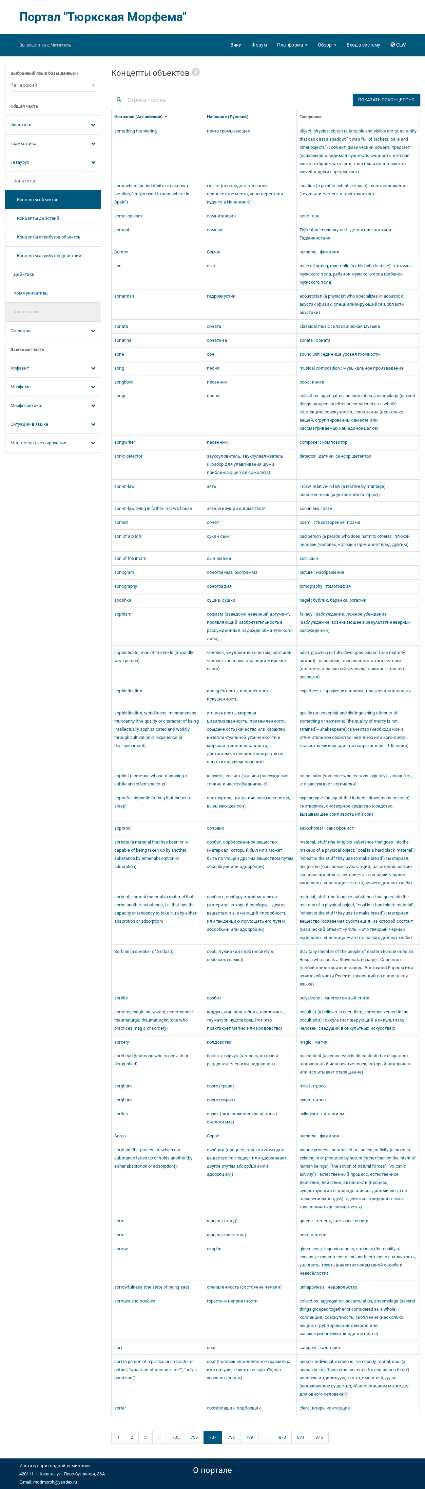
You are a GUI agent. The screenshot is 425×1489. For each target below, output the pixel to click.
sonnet (121, 522)
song (119, 368)
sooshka (122, 600)
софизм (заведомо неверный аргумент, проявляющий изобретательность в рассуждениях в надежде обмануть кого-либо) (250, 626)
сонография (219, 586)
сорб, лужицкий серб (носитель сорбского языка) (240, 955)
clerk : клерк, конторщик (325, 1408)
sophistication (128, 690)
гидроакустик (221, 296)
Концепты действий (35, 218)
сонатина (217, 340)
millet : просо (313, 1085)
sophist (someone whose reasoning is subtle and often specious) (151, 779)
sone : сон (310, 215)
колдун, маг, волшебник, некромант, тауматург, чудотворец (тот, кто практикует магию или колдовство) (245, 1020)
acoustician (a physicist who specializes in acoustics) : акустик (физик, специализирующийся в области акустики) (353, 304)
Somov (121, 251)
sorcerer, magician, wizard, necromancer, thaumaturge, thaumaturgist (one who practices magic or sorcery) (154, 1020)
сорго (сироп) (221, 1099)
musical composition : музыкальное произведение (352, 368)
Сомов (213, 251)
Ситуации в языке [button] (53, 425)
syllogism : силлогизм (322, 1113)
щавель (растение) (227, 1234)
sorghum (123, 1085)
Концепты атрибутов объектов (45, 237)
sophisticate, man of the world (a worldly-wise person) (154, 656)
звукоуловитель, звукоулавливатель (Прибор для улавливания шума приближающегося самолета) (245, 464)
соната (214, 326)
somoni (121, 229)
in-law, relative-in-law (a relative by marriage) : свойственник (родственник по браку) (344, 490)
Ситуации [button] (53, 331)
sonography (125, 586)
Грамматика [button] (53, 144)
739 (249, 1437)
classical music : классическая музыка (340, 326)
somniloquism (128, 215)
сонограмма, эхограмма (232, 572)
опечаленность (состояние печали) (244, 1287)
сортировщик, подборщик (234, 1408)
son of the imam (130, 558)
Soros (120, 1135)
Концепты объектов (34, 199)
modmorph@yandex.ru (55, 1482)
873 (282, 1437)
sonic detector (128, 456)
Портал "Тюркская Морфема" (103, 17)
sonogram (124, 572)
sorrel (119, 1220)
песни (213, 395)
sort (118, 1347)
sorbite (121, 997)
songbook (124, 382)
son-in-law (124, 486)
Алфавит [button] (53, 369)
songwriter (124, 442)
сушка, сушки (221, 600)
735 (175, 1437)
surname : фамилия (320, 251)
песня (213, 368)
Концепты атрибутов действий (46, 255)
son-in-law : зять (316, 508)
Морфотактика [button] (53, 406)
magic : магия (313, 1042)
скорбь (214, 1248)
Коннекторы (25, 311)
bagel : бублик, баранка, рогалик (333, 600)
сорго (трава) (220, 1085)
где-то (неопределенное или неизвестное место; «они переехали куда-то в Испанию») (245, 194)
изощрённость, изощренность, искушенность (239, 695)
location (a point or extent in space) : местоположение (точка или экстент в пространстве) (354, 189)
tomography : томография (325, 586)
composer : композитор (324, 442)
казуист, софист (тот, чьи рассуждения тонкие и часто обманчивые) (248, 779)
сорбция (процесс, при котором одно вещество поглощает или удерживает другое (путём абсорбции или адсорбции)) (246, 1162)
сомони (215, 229)
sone (119, 354)
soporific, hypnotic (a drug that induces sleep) (152, 802)
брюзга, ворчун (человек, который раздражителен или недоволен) (242, 1059)
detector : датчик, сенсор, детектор (335, 456)
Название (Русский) (228, 116)
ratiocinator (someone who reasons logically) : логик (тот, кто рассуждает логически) (356, 779)
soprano (122, 828)
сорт (211, 1347)
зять (211, 486)
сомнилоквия (221, 215)
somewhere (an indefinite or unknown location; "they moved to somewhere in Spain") (151, 194)
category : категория (320, 1347)
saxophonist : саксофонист (327, 828)
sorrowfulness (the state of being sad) (151, 1287)
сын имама (219, 558)
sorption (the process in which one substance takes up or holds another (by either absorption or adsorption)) (153, 1158)
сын (211, 265)
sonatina (122, 340)
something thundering (135, 131)
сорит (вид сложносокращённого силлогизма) (242, 1117)
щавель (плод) (222, 1220)
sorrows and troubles (134, 1301)
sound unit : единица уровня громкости (340, 354)
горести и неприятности (232, 1301)
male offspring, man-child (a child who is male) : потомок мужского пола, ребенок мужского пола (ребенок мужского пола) (356, 274)
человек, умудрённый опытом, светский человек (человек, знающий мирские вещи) (249, 660)
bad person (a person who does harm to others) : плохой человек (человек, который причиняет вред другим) (355, 540)
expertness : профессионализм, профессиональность (355, 690)
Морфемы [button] (53, 387)
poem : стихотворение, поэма (330, 522)
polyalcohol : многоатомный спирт (335, 997)
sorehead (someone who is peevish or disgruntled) (151, 1059)
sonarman (124, 296)
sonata (121, 326)
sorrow (121, 1248)
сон (210, 354)
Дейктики (23, 274)
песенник (217, 382)
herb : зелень (313, 1234)
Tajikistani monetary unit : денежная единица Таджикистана (345, 234)
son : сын (309, 558)
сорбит (214, 997)
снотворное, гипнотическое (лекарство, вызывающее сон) (248, 802)
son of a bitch (127, 536)
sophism (122, 614)
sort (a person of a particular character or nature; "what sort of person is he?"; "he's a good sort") (155, 1369)
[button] (292, 45)
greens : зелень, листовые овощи (334, 1220)
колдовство (219, 1042)
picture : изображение (322, 572)
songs (120, 395)
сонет (213, 522)
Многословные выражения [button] (53, 443)
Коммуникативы (30, 293)
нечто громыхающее (228, 131)
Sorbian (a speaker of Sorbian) (144, 951)
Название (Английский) (139, 116)
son (117, 265)
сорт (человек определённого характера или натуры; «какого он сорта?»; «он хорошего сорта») (249, 1369)
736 (194, 1437)
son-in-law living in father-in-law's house (153, 508)
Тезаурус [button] (53, 163)
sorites (121, 1113)
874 (300, 1437)
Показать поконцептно (386, 99)
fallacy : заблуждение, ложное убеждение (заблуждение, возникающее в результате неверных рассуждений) (355, 622)
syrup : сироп (313, 1099)
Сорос (213, 1135)
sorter (120, 1408)
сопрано (216, 828)
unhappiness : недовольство (329, 1287)
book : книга (312, 382)
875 (319, 1437)
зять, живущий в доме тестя (236, 508)
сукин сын (218, 536)
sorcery (121, 1042)
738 (231, 1437)
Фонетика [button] (53, 125)
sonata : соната (315, 340)
